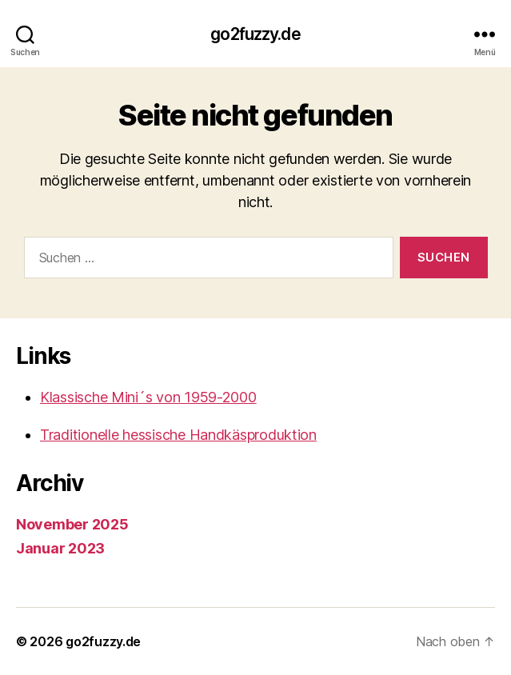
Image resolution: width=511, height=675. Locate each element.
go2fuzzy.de (255, 34)
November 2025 (72, 524)
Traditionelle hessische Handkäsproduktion (178, 434)
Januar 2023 (60, 548)
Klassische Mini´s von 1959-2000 (148, 397)
